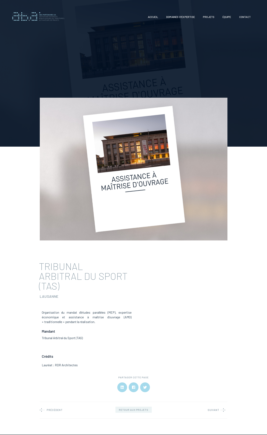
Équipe (227, 17)
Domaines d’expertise (180, 17)
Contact (245, 17)
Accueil (153, 17)
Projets (208, 17)
